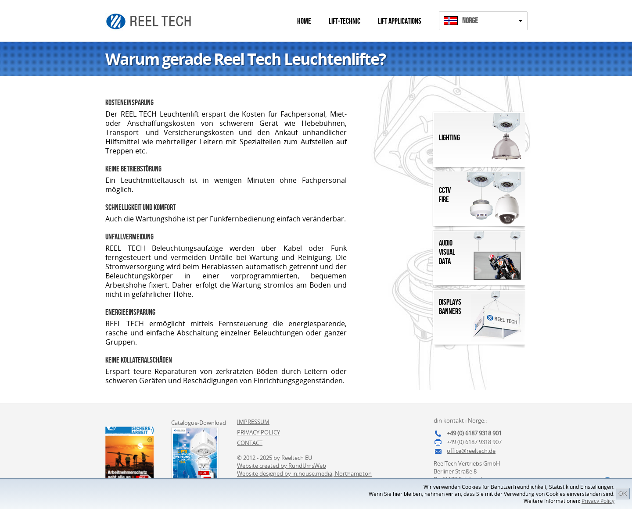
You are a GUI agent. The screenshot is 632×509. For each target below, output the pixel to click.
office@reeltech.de (471, 451)
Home (304, 21)
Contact (249, 443)
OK (622, 493)
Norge (470, 20)
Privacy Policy (598, 501)
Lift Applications (399, 21)
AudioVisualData (447, 252)
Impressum (253, 422)
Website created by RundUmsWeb (281, 466)
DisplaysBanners (450, 307)
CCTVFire (445, 195)
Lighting (449, 137)
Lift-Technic (344, 21)
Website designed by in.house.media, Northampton (304, 473)
